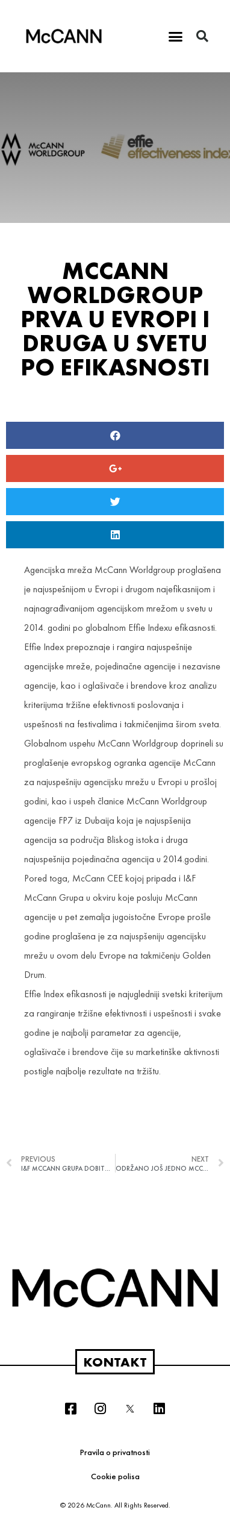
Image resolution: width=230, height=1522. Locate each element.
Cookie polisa (115, 1476)
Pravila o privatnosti (115, 1452)
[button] (175, 36)
